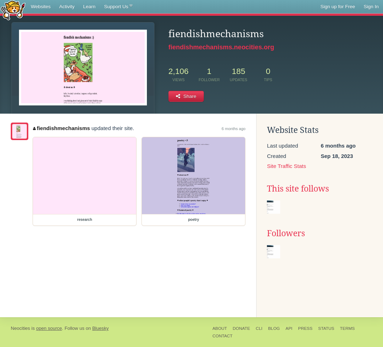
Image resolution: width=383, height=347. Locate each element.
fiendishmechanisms (61, 128)
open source (49, 328)
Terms (347, 328)
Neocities (20, 328)
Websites (41, 6)
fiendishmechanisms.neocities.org (221, 47)
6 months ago (234, 129)
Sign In (371, 6)
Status (326, 328)
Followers (286, 233)
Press (305, 328)
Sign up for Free (337, 6)
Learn (89, 6)
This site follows (298, 188)
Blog (274, 328)
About (219, 328)
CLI (259, 328)
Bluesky (100, 328)
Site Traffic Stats (286, 166)
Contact (222, 335)
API (289, 328)
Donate (241, 328)
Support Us (118, 7)
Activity (67, 6)
